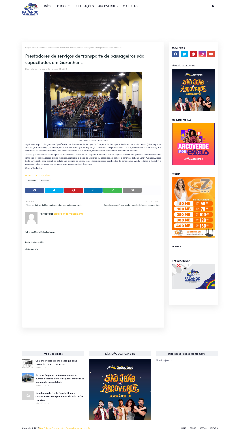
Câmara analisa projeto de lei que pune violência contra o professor (56, 362)
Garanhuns (42, 47)
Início (183, 428)
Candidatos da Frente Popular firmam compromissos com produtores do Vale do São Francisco (60, 396)
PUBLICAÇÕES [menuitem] (84, 6)
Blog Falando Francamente (37, 69)
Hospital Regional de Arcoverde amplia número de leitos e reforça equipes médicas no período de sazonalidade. (60, 378)
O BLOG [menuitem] (62, 6)
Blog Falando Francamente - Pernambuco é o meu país (64, 428)
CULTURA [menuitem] (129, 6)
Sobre (193, 428)
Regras (203, 428)
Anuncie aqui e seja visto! (37, 175)
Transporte (44, 180)
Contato (214, 428)
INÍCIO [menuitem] (48, 6)
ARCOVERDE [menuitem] (107, 6)
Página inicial (31, 47)
